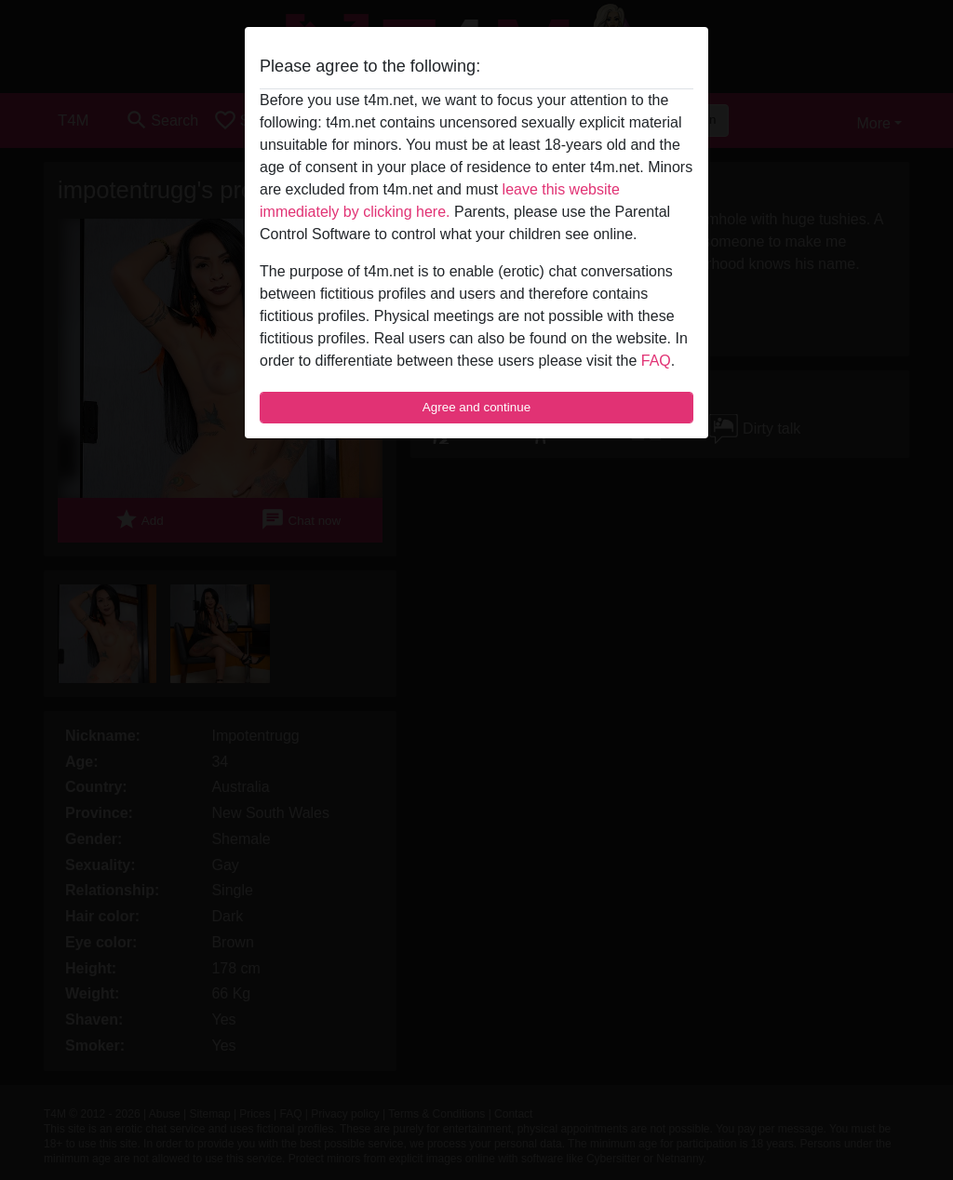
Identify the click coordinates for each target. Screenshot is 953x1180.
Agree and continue (476, 407)
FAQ (656, 361)
